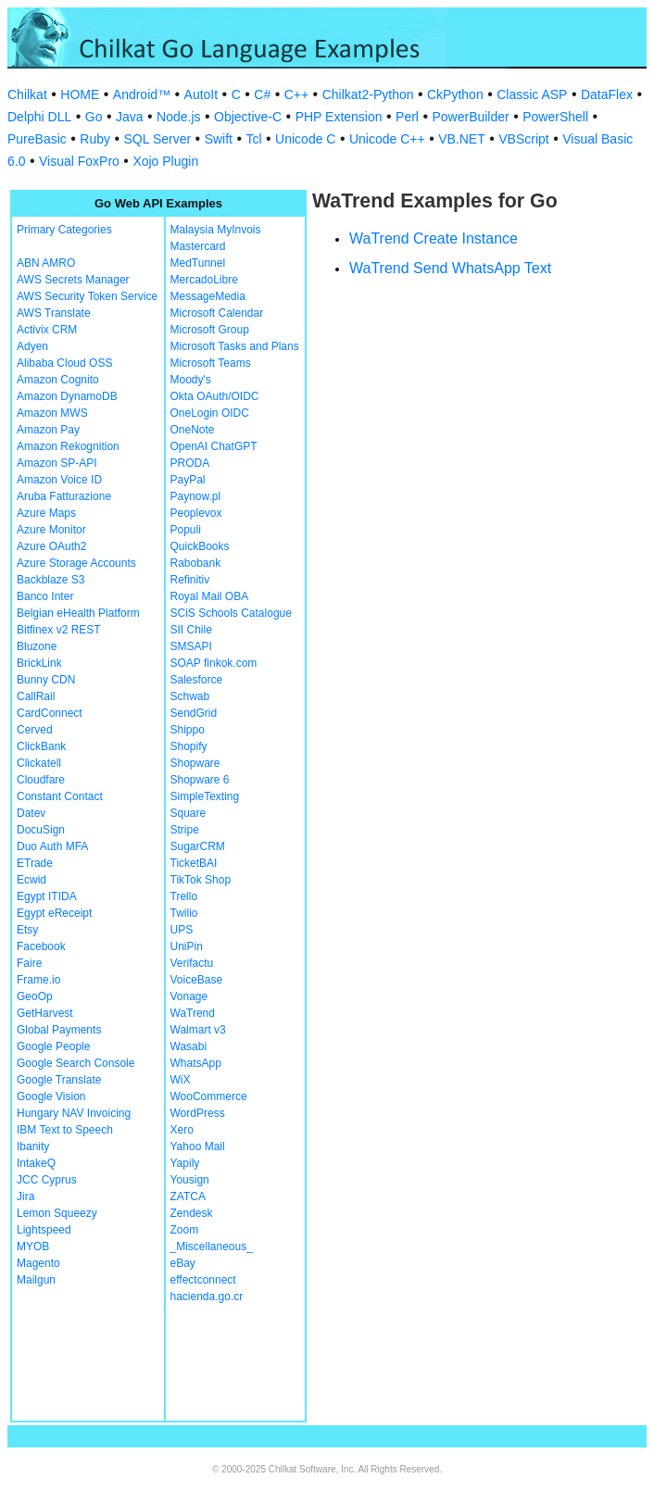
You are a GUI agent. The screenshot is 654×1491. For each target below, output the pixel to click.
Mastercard (198, 246)
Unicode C (305, 139)
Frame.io (38, 979)
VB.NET (461, 139)
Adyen (32, 346)
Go (94, 116)
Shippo (187, 729)
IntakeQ (36, 1163)
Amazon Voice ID (59, 479)
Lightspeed (44, 1229)
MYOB (33, 1246)
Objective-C (248, 116)
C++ (296, 94)
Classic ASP (532, 94)
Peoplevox (196, 513)
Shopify (189, 746)
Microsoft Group (209, 329)
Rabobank (195, 563)
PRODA (190, 463)
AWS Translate (54, 313)
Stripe (184, 829)
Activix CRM (47, 329)
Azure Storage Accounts (76, 563)
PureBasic (37, 139)
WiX (180, 1079)
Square (188, 813)
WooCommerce (208, 1096)
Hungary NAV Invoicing (74, 1113)
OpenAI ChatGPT (214, 446)
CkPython (455, 94)
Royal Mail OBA (209, 596)
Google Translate (59, 1079)
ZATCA (188, 1196)
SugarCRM (197, 846)
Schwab (190, 696)
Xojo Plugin (165, 161)
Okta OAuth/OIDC (214, 396)
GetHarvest (45, 1013)
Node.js (178, 116)
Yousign (189, 1179)
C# (262, 94)
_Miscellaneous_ (211, 1246)
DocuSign (41, 829)
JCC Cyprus (47, 1179)
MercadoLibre (204, 279)
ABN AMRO (46, 263)
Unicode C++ (387, 139)
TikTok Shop (201, 879)
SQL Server (158, 139)
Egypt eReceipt (54, 913)
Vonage (189, 996)
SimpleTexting (205, 796)
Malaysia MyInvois (215, 229)
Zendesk (191, 1213)
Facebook (41, 946)
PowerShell (555, 116)
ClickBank (41, 746)
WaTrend (192, 1013)
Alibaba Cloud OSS (64, 363)
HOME (79, 94)
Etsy (27, 929)
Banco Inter (45, 596)
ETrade (35, 863)
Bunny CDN (46, 679)
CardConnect (49, 713)
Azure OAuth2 (51, 546)
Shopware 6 (200, 779)
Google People (53, 1046)
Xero (182, 1129)
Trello (184, 896)
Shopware (195, 763)
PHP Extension (339, 116)
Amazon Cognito (58, 379)
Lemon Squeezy (57, 1213)
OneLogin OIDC (209, 413)
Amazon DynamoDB (67, 396)
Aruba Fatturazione (64, 496)
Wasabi (189, 1046)
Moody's (190, 379)
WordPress (197, 1113)
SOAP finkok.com (214, 663)
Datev (31, 813)
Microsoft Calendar (217, 313)
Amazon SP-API (57, 463)
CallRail (36, 696)
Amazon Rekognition (68, 446)
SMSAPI (191, 646)
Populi (185, 529)
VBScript (523, 139)
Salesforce (196, 679)
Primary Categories (64, 229)
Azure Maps (46, 513)
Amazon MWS (52, 413)
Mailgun (36, 1279)
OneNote (192, 429)
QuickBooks (200, 546)
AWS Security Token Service (87, 296)
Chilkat (27, 94)
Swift (219, 139)
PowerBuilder (470, 116)
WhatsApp (195, 1063)
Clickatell (39, 763)
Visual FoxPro (79, 161)
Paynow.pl (195, 496)
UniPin (186, 946)
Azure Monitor (51, 529)
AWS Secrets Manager (73, 279)
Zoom (184, 1229)
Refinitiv (190, 579)
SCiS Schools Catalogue (231, 613)
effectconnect (203, 1279)
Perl (407, 116)
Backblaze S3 (50, 579)
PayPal (188, 479)
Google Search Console (75, 1063)
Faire (29, 963)
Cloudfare (41, 779)
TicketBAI (194, 863)
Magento (38, 1263)
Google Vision (51, 1096)
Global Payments (59, 1029)
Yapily (185, 1163)
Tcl (253, 139)
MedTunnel (198, 263)
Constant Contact (60, 796)
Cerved (35, 729)
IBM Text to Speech (65, 1129)
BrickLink (39, 663)
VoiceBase (196, 979)
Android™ (141, 94)
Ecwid (31, 879)
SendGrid (194, 713)
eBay (182, 1263)
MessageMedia (207, 296)
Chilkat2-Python (368, 94)
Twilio (184, 913)
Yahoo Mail (197, 1146)
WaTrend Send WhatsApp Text (450, 268)
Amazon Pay (48, 429)
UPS (182, 929)
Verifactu (192, 963)
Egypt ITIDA (47, 896)
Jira (25, 1196)
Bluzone (37, 646)
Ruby (95, 139)
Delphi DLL (39, 116)
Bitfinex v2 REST (59, 629)
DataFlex (607, 94)
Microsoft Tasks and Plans (234, 346)
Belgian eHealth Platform (78, 613)
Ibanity (33, 1146)
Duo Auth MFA (52, 846)
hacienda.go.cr (207, 1296)
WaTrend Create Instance (433, 238)
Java (130, 116)
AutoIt (201, 94)
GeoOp (35, 996)
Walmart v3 (198, 1029)
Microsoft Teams (210, 363)
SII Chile (191, 629)
